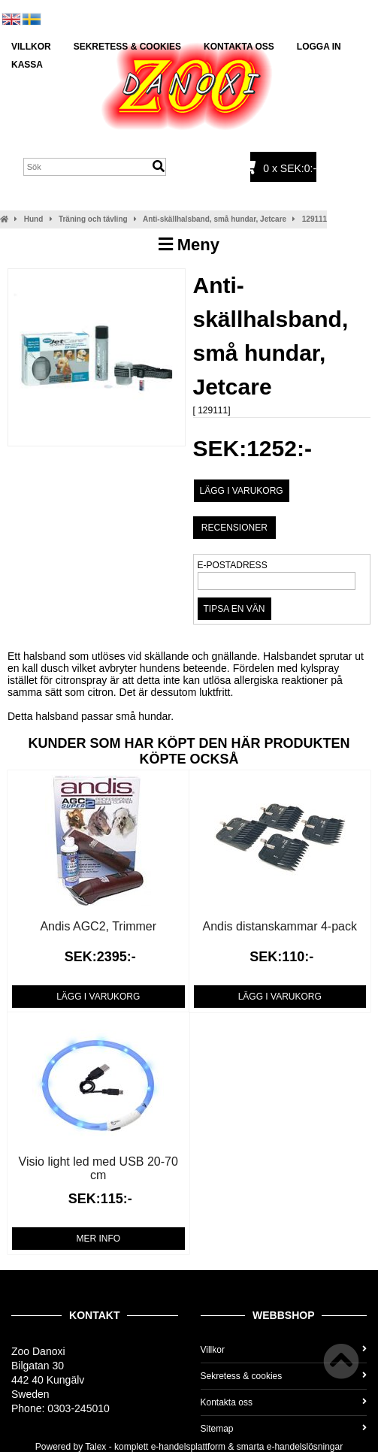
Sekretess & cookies (127, 46)
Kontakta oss (239, 46)
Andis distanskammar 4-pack (280, 926)
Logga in (319, 46)
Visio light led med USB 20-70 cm (98, 1168)
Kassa (27, 64)
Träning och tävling (93, 219)
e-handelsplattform (188, 1446)
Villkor (31, 46)
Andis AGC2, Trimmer (98, 926)
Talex (95, 1446)
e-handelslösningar (305, 1446)
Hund (34, 219)
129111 (314, 219)
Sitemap (284, 1428)
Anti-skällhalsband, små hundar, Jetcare (214, 219)
